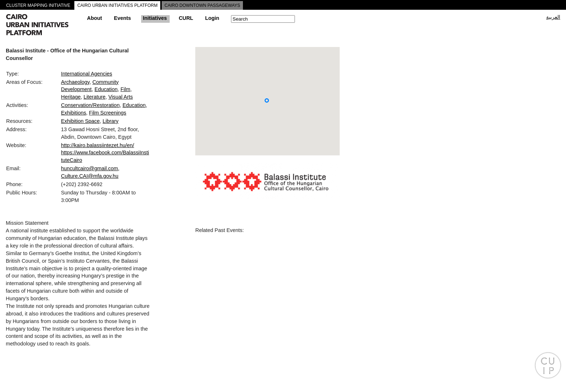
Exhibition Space (80, 121)
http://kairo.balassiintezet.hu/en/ (97, 145)
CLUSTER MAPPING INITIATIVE (38, 5)
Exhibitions (73, 113)
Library (110, 121)
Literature (94, 97)
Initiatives (155, 18)
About (94, 18)
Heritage (70, 97)
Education (106, 89)
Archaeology (75, 82)
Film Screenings (107, 113)
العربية (553, 17)
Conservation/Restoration (90, 105)
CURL (186, 18)
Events (122, 18)
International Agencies (86, 74)
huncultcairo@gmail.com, (90, 168)
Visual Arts (120, 97)
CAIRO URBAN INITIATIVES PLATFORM (117, 5)
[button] (267, 100)
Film (125, 89)
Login (212, 18)
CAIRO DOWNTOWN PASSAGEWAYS (202, 5)
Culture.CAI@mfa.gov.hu (89, 176)
